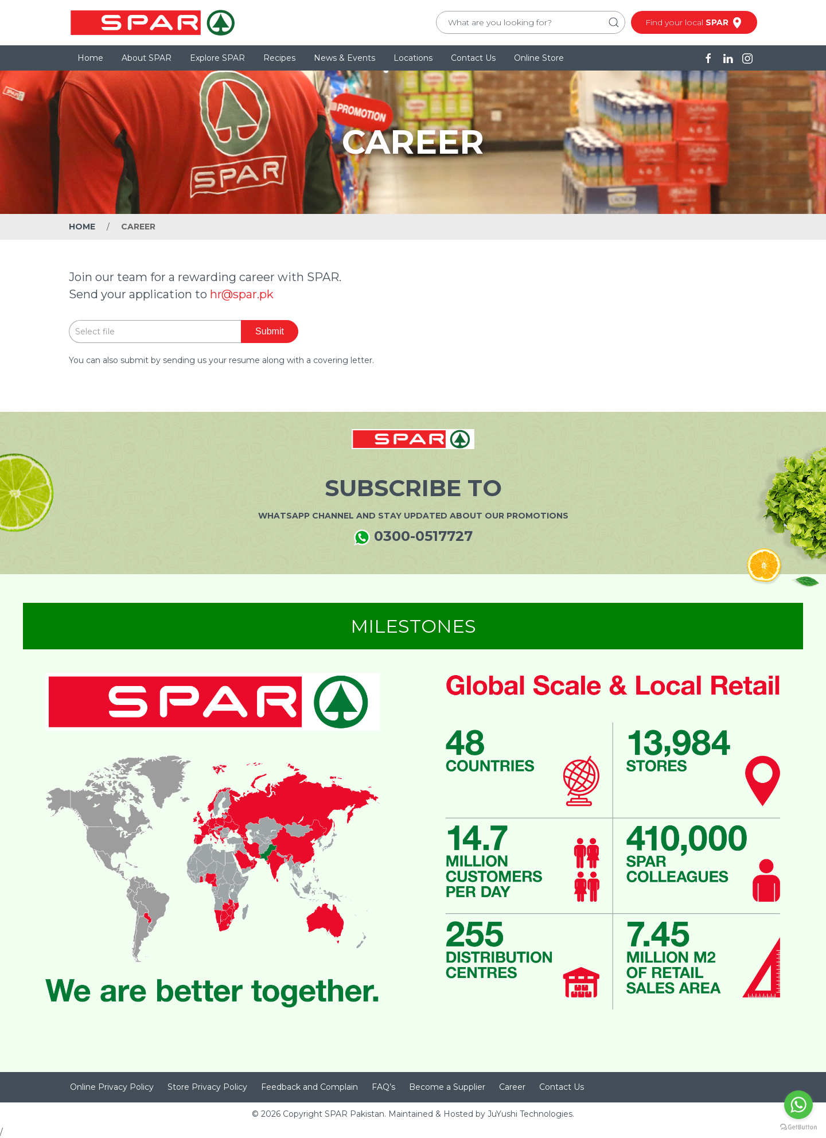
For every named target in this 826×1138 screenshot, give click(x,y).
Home (90, 58)
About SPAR (147, 58)
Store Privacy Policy (207, 1087)
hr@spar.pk (242, 294)
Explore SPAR (217, 58)
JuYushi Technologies (530, 1114)
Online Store (539, 58)
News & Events (344, 58)
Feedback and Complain (309, 1087)
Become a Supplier (447, 1087)
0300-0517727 (413, 536)
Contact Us (473, 58)
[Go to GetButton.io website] (798, 1126)
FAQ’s (383, 1087)
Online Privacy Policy (112, 1087)
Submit (269, 331)
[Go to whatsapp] (798, 1104)
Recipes (279, 58)
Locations (413, 58)
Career (512, 1087)
